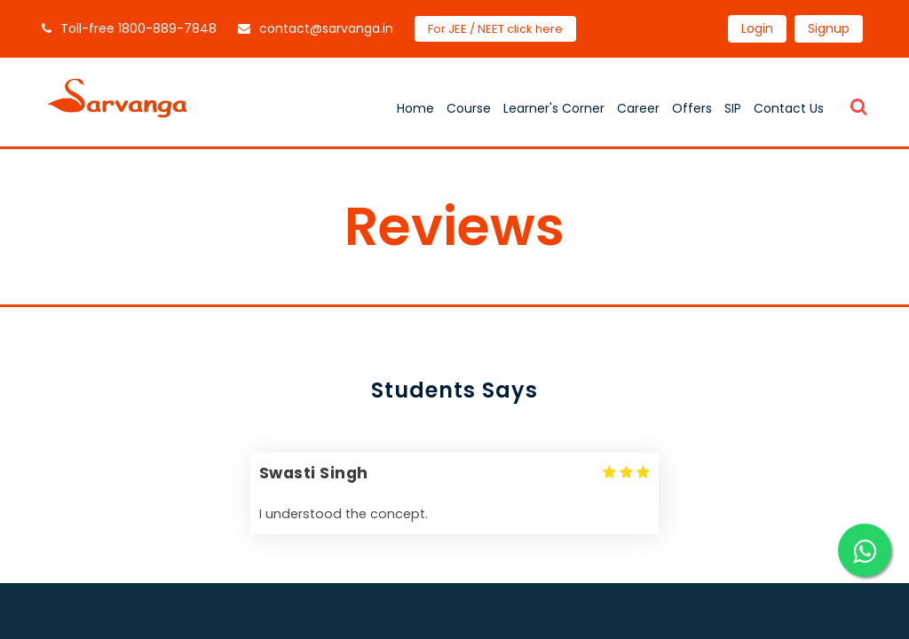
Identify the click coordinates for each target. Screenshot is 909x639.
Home (415, 108)
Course (469, 108)
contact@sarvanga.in (315, 28)
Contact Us (789, 108)
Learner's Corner (554, 108)
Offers (692, 108)
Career (638, 108)
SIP (732, 108)
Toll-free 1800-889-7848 (129, 28)
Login (757, 28)
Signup (829, 28)
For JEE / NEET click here (495, 28)
